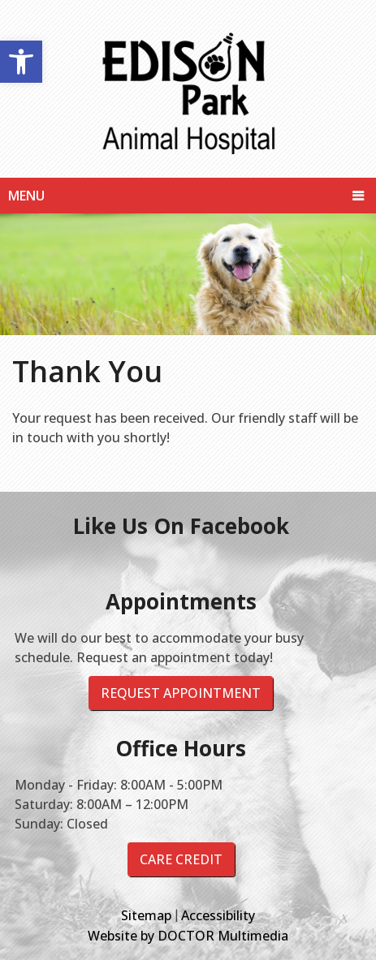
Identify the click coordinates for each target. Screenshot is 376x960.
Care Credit (181, 859)
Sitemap (146, 915)
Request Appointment (181, 693)
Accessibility (218, 915)
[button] (21, 62)
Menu (26, 195)
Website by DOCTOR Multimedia (188, 936)
